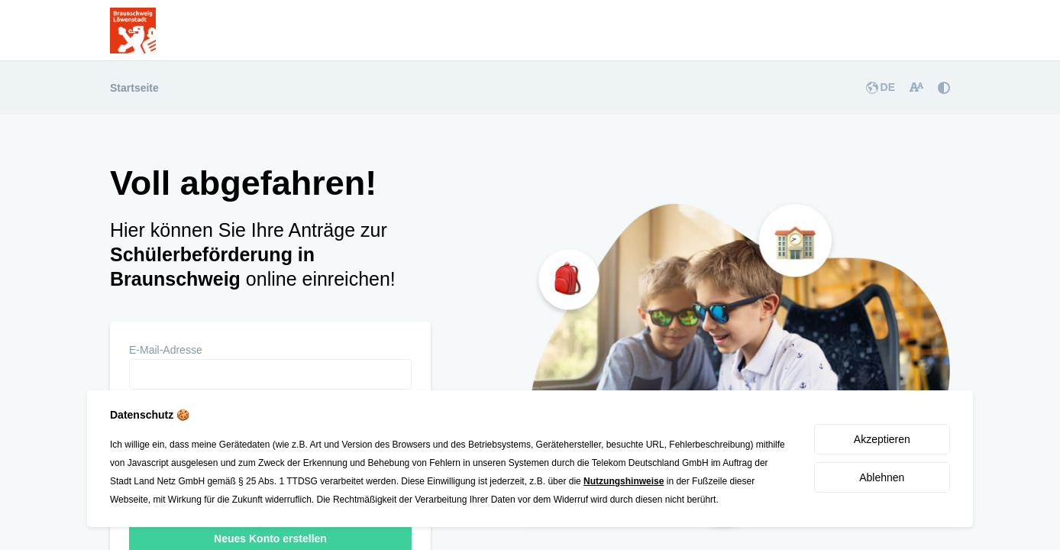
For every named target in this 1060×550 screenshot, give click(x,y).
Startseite (134, 88)
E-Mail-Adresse (165, 350)
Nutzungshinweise (623, 481)
